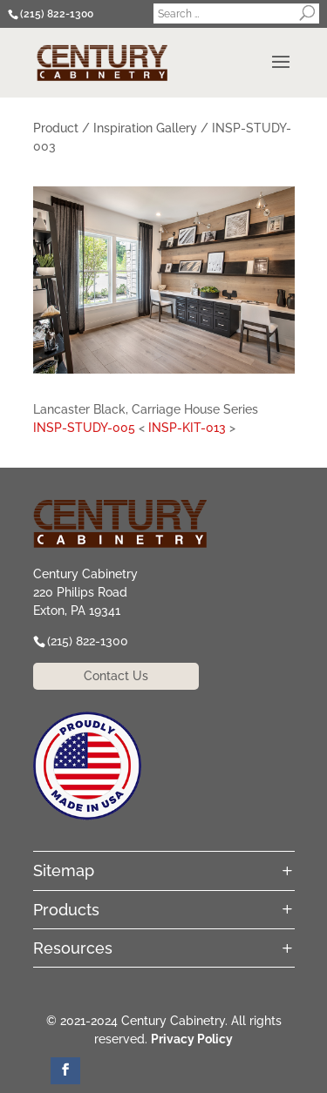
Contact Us (116, 676)
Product (55, 128)
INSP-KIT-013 (187, 428)
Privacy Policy (192, 1039)
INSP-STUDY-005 (84, 428)
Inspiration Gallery (145, 128)
